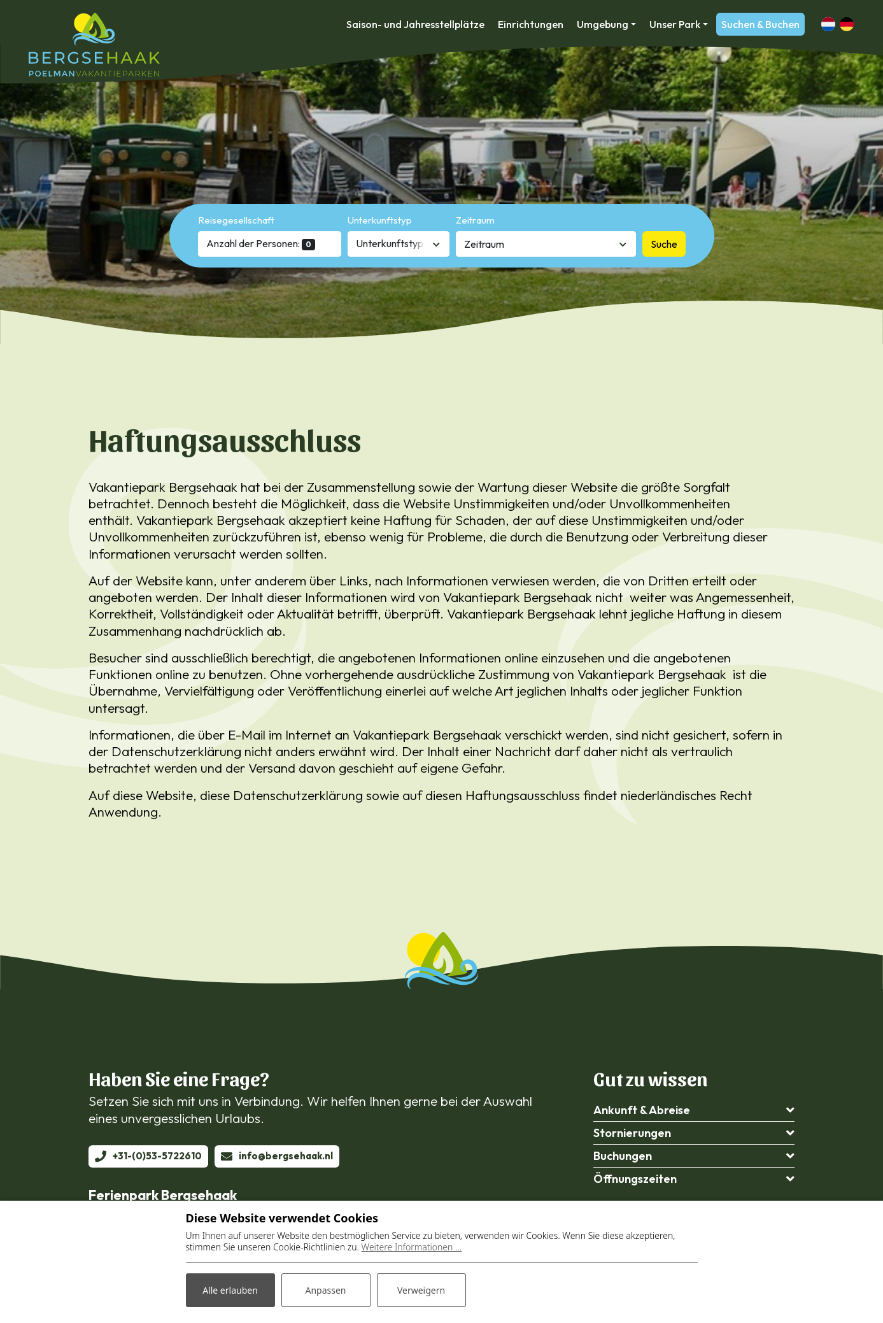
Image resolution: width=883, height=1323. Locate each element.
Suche (664, 244)
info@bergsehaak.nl (286, 1156)
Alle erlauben (230, 1290)
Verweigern (421, 1290)
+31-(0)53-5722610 (157, 1156)
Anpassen (325, 1290)
